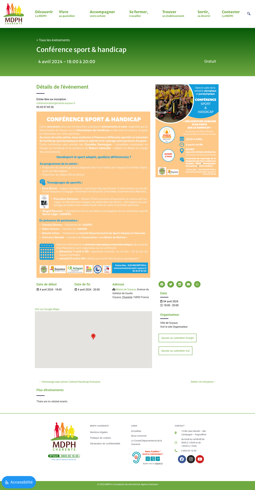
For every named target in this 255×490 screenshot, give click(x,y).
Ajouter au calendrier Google (177, 337)
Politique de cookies (100, 438)
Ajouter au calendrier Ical (175, 350)
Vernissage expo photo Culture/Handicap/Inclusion (71, 381)
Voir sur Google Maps (47, 309)
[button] (162, 284)
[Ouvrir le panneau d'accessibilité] (19, 482)
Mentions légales (99, 432)
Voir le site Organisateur (174, 326)
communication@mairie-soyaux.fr (55, 103)
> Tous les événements (53, 40)
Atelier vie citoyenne (202, 381)
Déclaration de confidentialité (105, 443)
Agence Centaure (149, 484)
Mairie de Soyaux (126, 289)
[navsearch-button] (249, 14)
